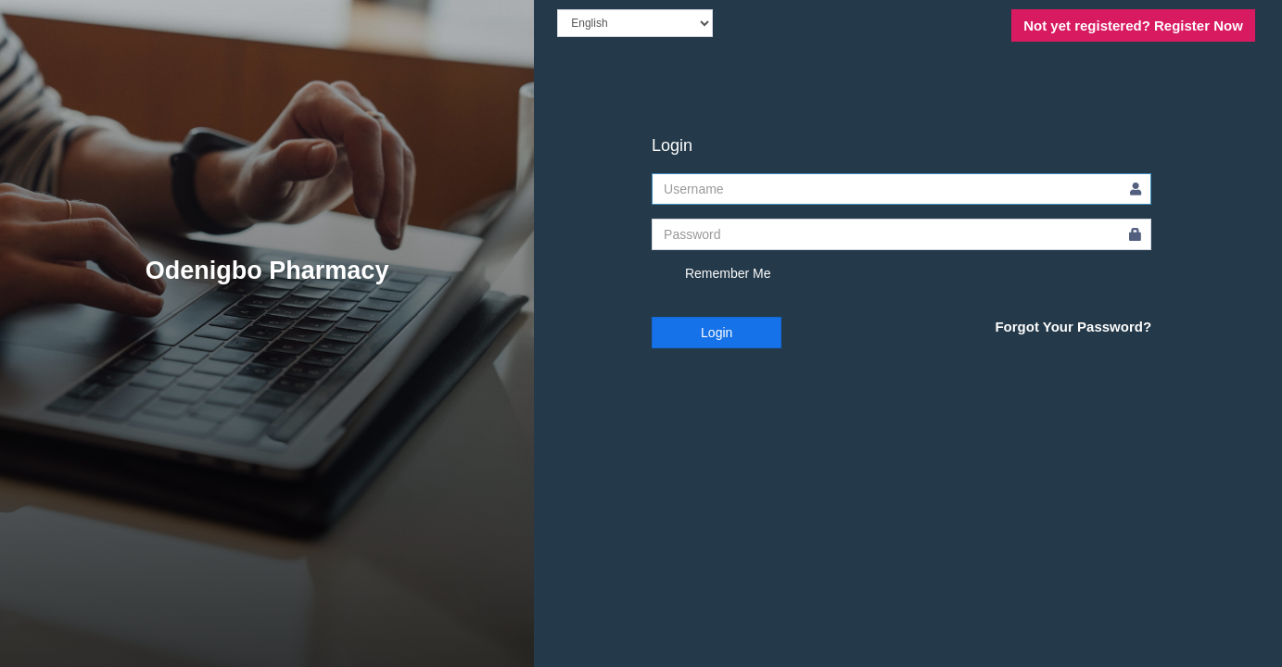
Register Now (1133, 25)
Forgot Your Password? (1073, 326)
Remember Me (711, 274)
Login (716, 332)
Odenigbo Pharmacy (267, 270)
